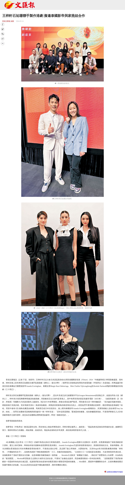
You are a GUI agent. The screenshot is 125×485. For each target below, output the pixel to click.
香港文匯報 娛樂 (8, 21)
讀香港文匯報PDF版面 (115, 472)
